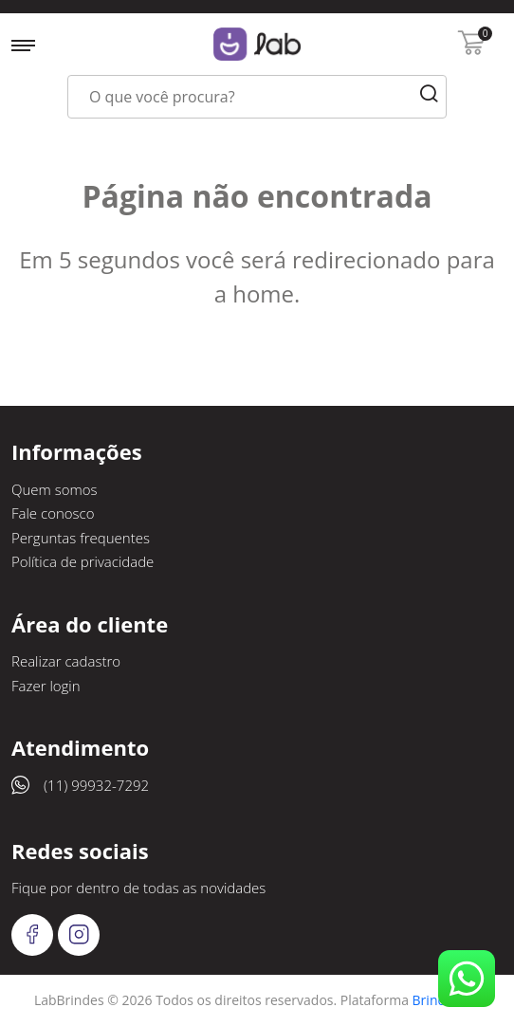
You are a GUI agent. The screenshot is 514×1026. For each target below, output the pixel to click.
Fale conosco (53, 513)
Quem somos (54, 489)
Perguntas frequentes (80, 537)
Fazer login (46, 685)
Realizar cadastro (65, 660)
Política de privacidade (82, 561)
